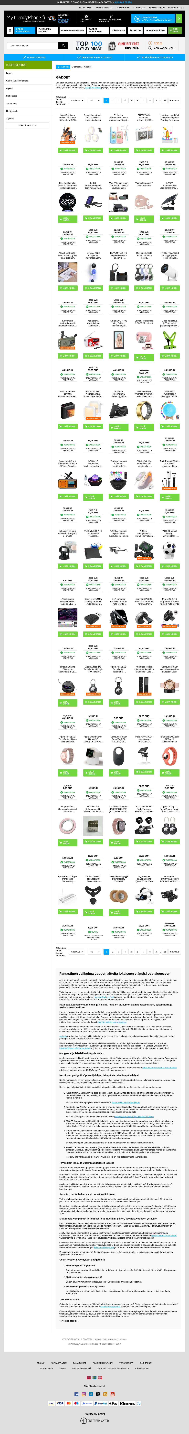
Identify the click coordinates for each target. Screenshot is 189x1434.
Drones (9, 73)
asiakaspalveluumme (110, 1306)
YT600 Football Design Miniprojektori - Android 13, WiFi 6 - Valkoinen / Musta (169, 533)
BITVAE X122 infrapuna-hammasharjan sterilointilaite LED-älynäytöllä (93, 255)
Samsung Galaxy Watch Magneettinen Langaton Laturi (169, 669)
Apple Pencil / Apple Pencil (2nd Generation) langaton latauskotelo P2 (67, 879)
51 (165, 100)
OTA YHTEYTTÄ (175, 8)
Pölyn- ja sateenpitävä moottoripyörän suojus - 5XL (119, 394)
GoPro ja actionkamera (17, 81)
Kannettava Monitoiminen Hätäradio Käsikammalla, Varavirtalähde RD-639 (93, 323)
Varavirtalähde (155, 30)
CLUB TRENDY (146, 1363)
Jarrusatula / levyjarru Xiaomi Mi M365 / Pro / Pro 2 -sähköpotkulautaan (169, 879)
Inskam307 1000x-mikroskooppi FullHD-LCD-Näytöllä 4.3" (144, 739)
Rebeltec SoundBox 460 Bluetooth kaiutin (134, 1116)
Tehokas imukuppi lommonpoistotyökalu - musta (67, 533)
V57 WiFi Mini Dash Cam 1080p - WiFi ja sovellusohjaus (118, 185)
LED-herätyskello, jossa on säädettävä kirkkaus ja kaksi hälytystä (67, 185)
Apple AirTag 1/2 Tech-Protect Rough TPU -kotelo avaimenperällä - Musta (93, 669)
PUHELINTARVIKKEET (72, 30)
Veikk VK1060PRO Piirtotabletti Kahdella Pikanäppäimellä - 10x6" (93, 533)
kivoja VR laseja (93, 87)
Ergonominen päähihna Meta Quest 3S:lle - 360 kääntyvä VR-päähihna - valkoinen (144, 879)
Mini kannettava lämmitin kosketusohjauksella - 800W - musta (67, 394)
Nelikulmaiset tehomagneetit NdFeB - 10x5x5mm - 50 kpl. (93, 809)
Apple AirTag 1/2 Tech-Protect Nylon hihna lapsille (68, 739)
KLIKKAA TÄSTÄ (123, 2)
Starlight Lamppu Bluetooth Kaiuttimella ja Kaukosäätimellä (119, 463)
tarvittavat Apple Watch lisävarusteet (159, 1067)
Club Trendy (139, 8)
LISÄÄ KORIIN (66, 219)
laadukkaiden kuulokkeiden (164, 1235)
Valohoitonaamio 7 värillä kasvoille (144, 184)
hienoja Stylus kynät (104, 997)
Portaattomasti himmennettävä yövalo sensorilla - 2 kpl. (93, 394)
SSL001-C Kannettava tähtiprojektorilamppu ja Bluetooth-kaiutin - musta (93, 463)
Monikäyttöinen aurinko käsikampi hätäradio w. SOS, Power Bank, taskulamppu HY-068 (67, 117)
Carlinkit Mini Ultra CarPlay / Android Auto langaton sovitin (93, 601)
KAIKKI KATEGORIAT (23, 30)
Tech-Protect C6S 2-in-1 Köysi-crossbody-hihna (169, 463)
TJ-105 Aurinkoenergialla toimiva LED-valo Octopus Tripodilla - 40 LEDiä (93, 185)
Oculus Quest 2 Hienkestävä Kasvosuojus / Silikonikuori (93, 879)
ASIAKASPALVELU (104, 8)
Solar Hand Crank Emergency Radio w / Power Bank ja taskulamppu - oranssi (67, 463)
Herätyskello (12, 111)
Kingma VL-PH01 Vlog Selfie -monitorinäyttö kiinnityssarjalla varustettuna (118, 323)
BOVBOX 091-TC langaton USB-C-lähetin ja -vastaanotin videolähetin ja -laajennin (118, 255)
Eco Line (174, 30)
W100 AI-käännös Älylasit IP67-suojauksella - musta (118, 533)
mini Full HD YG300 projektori (126, 1102)
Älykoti (9, 88)
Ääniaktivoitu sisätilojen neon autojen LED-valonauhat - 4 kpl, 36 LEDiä (67, 601)
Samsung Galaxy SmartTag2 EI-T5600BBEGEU (118, 739)
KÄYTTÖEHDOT (142, 1368)
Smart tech (11, 103)
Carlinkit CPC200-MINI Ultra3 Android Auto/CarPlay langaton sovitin (144, 601)
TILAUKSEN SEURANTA (103, 1363)
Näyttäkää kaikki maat (94, 1386)
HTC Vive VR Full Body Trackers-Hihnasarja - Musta (144, 809)
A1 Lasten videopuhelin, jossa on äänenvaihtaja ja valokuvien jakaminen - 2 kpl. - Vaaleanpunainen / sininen (118, 117)
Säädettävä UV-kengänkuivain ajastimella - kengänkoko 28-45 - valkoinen (144, 463)
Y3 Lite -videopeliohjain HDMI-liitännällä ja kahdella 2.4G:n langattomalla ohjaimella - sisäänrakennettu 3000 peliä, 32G (144, 533)
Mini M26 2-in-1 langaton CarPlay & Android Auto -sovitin (169, 601)
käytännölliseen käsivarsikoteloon (75, 1048)
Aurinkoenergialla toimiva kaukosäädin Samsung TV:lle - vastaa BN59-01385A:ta (144, 669)
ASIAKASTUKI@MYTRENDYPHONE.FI (111, 1339)
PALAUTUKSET (86, 8)
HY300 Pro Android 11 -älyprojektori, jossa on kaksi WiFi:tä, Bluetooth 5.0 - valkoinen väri (169, 255)
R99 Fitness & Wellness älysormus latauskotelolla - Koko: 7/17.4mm (144, 394)
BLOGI (63, 1368)
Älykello (10, 118)
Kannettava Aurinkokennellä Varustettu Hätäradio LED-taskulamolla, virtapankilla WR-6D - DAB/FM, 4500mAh (67, 323)
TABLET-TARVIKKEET (95, 30)
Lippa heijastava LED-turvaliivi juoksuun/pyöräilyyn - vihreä (169, 323)
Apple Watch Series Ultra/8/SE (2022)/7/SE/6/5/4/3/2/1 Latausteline (93, 739)
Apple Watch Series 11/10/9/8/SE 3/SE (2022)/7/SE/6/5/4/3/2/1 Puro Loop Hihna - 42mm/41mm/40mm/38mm (118, 809)
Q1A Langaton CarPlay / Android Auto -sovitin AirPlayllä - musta (118, 601)
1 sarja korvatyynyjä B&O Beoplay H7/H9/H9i (118, 879)
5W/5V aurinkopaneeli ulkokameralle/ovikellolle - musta (169, 185)
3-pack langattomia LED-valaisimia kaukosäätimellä (93, 117)
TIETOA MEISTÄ (122, 8)
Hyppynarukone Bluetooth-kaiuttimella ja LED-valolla (67, 669)
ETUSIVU (41, 1363)
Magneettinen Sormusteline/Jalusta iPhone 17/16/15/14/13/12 (67, 809)
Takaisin (64, 67)
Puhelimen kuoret (45, 30)
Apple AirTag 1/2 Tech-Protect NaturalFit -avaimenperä (118, 669)
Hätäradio (118, 30)
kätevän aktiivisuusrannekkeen (111, 1022)
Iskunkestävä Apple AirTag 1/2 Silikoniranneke (169, 739)
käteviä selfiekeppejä (104, 1247)
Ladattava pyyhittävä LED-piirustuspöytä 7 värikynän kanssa (169, 117)
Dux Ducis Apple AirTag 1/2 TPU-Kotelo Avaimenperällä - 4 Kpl (144, 255)
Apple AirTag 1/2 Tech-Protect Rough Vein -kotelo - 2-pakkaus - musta (169, 809)
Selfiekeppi (11, 96)
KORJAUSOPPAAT (157, 8)
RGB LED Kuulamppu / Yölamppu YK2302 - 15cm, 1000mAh (169, 394)
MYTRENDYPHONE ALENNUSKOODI (113, 1368)
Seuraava (174, 100)
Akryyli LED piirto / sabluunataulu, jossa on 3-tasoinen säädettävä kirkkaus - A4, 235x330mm (67, 255)
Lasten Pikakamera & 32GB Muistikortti (144, 322)
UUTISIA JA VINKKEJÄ (81, 1368)
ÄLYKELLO (135, 30)
